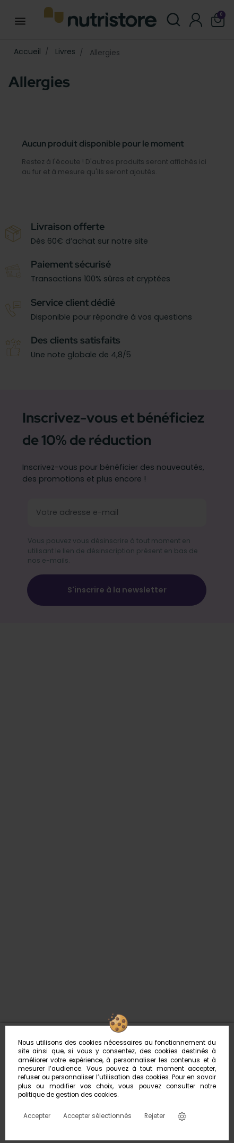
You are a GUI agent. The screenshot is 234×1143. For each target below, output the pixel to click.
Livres (65, 51)
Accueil (27, 51)
